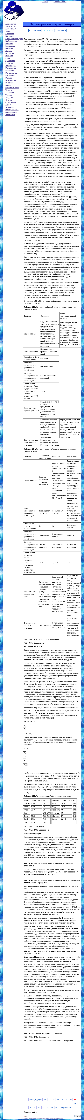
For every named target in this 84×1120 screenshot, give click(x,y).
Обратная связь (60, 2)
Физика (8, 100)
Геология (9, 48)
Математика (10, 68)
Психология (10, 80)
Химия (8, 105)
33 (53, 1100)
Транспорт (10, 93)
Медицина (9, 71)
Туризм (8, 95)
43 (43, 1107)
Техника (8, 90)
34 (58, 1100)
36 (66, 1100)
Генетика (9, 44)
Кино (7, 58)
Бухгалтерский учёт (14, 39)
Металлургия (11, 73)
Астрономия (10, 29)
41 (35, 1107)
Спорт (8, 85)
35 (62, 1100)
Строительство (12, 88)
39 (75, 1103)
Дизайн (8, 51)
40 (30, 1107)
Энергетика (10, 115)
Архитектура (10, 26)
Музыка (8, 78)
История (9, 56)
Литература (10, 66)
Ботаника (9, 36)
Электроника (11, 112)
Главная (45, 2)
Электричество (11, 110)
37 (71, 1100)
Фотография (10, 102)
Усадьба (9, 97)
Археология (10, 24)
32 (49, 1100)
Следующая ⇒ (60, 30)
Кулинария (10, 61)
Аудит (8, 31)
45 (52, 1107)
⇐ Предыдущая (35, 30)
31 (45, 1100)
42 (39, 1107)
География (10, 46)
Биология (9, 34)
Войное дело (11, 41)
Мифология (10, 75)
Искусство (9, 53)
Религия (9, 83)
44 (48, 1107)
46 (56, 1107)
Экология (9, 107)
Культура (9, 63)
